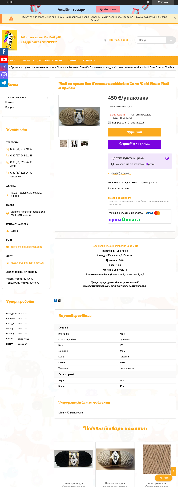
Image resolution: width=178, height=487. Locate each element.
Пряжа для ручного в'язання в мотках (32, 67)
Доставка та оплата (50, 60)
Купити (134, 132)
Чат (163, 478)
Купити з (134, 144)
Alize (59, 67)
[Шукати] (171, 40)
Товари (25, 60)
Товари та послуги (15, 97)
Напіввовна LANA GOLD (78, 67)
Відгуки (9, 107)
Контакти (89, 60)
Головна (9, 60)
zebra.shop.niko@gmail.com (26, 246)
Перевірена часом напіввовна (115, 246)
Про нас (73, 60)
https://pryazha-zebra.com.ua (27, 262)
